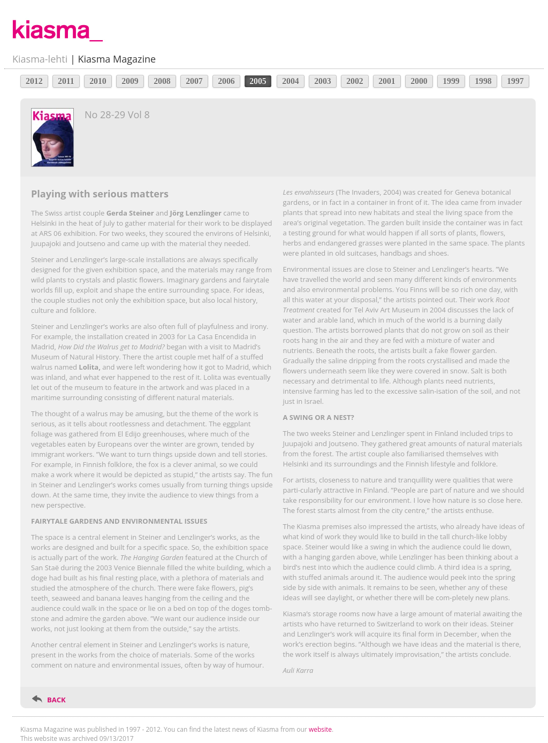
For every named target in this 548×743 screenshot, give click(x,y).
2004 (290, 81)
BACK (56, 699)
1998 (483, 81)
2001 (386, 81)
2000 (419, 81)
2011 (66, 81)
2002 (354, 81)
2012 (34, 81)
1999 (451, 81)
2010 (97, 81)
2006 (226, 81)
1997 (515, 81)
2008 (162, 81)
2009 (130, 81)
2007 (194, 81)
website (320, 729)
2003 (322, 81)
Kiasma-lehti (39, 58)
